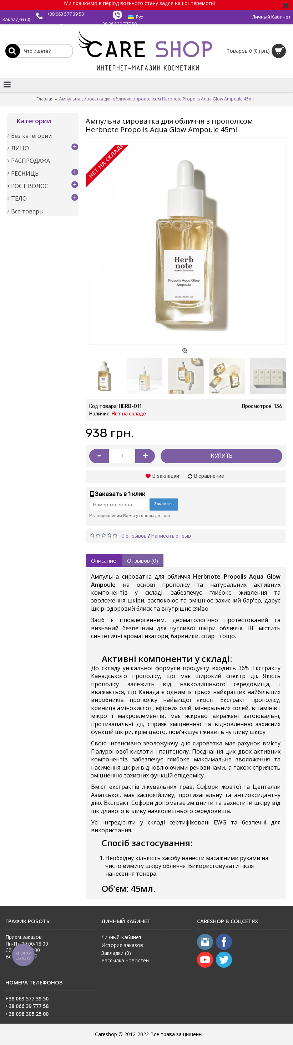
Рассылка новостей (125, 960)
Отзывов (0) (142, 560)
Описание (103, 560)
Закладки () (116, 953)
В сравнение (209, 476)
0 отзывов (134, 536)
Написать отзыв (171, 536)
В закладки (165, 476)
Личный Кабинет (121, 937)
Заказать (163, 503)
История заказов (122, 945)
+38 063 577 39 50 (65, 14)
